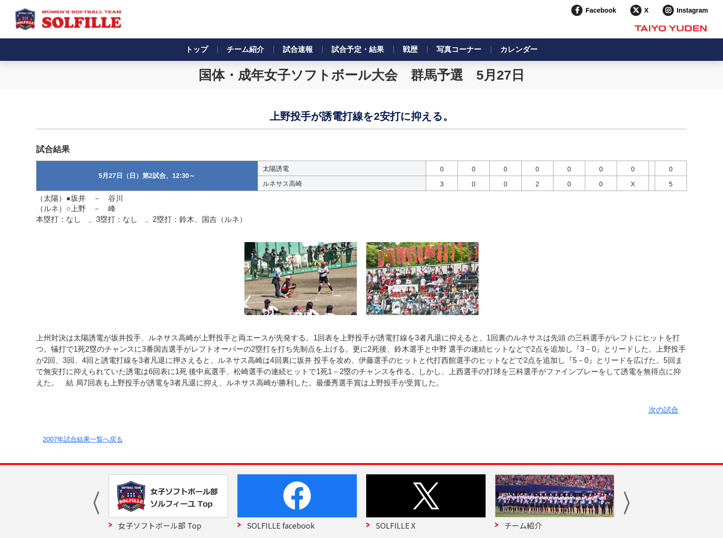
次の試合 (664, 410)
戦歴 (410, 49)
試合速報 (298, 49)
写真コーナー (458, 49)
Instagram (692, 10)
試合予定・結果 (358, 49)
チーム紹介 (245, 49)
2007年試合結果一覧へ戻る (83, 439)
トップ (196, 49)
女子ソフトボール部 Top (159, 525)
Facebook (600, 10)
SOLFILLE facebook (281, 525)
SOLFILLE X (395, 525)
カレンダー (519, 49)
